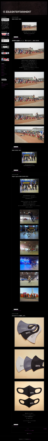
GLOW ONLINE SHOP (4, 84)
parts (2, 75)
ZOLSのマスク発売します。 (19, 315)
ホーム (28, 428)
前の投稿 (45, 428)
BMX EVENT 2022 (16, 19)
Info (2, 69)
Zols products (16, 425)
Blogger (30, 439)
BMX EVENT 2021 (16, 150)
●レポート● (29, 167)
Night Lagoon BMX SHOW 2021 (20, 176)
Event (20, 38)
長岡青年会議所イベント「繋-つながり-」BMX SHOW (25, 40)
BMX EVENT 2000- (16, 38)
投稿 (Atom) (30, 433)
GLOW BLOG (3, 85)
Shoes (2, 72)
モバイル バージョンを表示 (29, 430)
